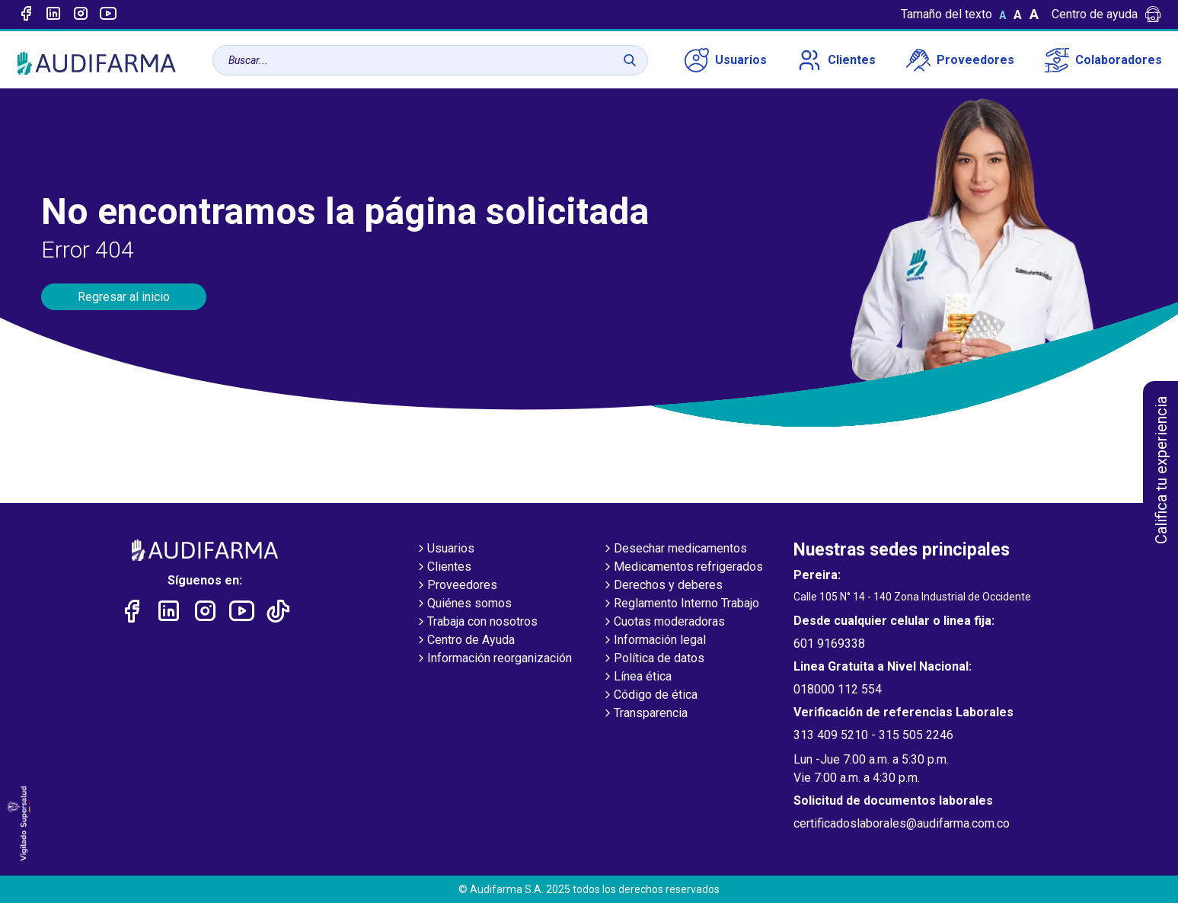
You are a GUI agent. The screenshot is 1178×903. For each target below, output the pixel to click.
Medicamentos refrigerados (682, 567)
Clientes (836, 60)
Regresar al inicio (124, 297)
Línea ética (637, 677)
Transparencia (645, 714)
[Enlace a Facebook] (26, 14)
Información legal (654, 640)
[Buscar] (630, 60)
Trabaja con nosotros (476, 622)
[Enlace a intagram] (81, 14)
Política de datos (653, 659)
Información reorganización (493, 659)
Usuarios (726, 60)
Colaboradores (1103, 60)
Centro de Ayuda (465, 640)
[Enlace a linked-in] (53, 14)
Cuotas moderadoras (663, 622)
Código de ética (650, 695)
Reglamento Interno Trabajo (680, 604)
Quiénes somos (463, 604)
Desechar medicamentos (674, 549)
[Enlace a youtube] (108, 14)
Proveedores (960, 60)
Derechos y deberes (662, 586)
